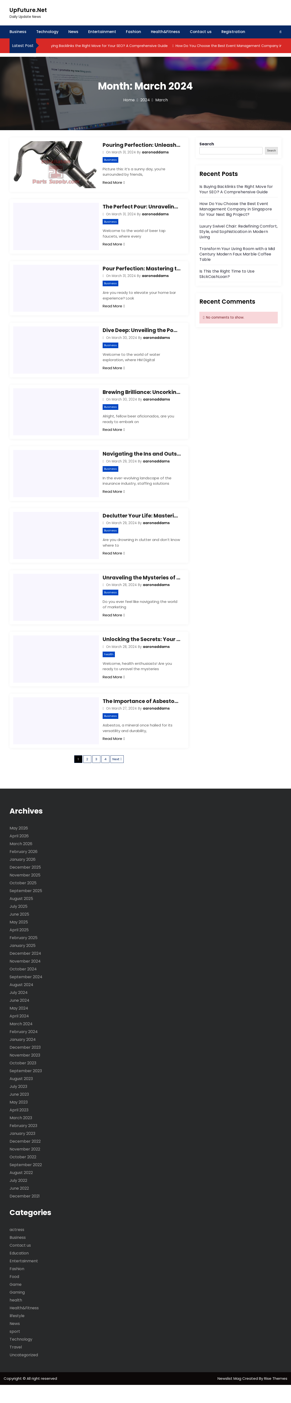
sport (15, 1349)
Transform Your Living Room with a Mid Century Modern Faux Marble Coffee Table (237, 254)
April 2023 (19, 1128)
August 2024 (21, 1003)
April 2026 (19, 854)
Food (14, 1295)
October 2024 (23, 987)
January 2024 (23, 1057)
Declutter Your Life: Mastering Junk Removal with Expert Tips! (142, 526)
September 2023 (26, 1089)
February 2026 (23, 870)
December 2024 (25, 971)
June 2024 (19, 1018)
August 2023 (21, 1097)
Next (115, 777)
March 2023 (21, 1136)
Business (18, 31)
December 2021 (25, 1214)
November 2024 (25, 979)
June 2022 (19, 1206)
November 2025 (25, 893)
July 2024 (19, 1010)
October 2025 (23, 901)
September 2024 (26, 995)
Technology (47, 31)
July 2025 (18, 924)
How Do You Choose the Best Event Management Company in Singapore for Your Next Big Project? (235, 209)
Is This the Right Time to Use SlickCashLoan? (227, 273)
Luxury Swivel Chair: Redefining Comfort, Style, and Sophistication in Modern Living (238, 231)
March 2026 (21, 862)
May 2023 (19, 1120)
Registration (233, 31)
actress (17, 1248)
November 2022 (25, 1167)
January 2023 (22, 1151)
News (73, 31)
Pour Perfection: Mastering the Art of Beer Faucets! (142, 272)
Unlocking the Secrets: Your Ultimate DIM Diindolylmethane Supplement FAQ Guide (142, 653)
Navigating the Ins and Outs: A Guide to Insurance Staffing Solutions (142, 463)
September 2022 (26, 1183)
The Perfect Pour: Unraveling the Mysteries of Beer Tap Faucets (142, 208)
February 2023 (23, 1144)
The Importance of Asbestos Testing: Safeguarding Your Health (142, 717)
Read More (114, 182)
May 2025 (19, 940)
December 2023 (25, 1065)
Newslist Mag (230, 1396)
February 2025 (23, 956)
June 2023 (19, 1112)
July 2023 (18, 1104)
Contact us (201, 31)
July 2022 (18, 1198)
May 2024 (19, 1026)
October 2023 (23, 1081)
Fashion (133, 31)
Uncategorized (24, 1373)
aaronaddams (155, 152)
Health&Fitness (165, 31)
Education (19, 1271)
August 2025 (21, 917)
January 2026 (23, 877)
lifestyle (17, 1334)
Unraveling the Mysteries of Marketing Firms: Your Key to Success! (142, 590)
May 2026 (19, 846)
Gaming (17, 1310)
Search (206, 144)
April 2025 (19, 948)
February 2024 (24, 1050)
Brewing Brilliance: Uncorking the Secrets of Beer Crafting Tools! (142, 399)
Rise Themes (275, 1396)
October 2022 (23, 1175)
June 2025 (19, 932)
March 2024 (21, 1042)
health (108, 669)
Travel (16, 1365)
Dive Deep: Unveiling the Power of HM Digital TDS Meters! (142, 335)
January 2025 (23, 963)
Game (16, 1302)
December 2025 (25, 885)
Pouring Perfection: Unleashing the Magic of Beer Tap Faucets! (142, 145)
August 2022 (21, 1191)
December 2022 (25, 1159)
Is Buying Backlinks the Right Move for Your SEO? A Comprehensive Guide (116, 45)
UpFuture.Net (28, 10)
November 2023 (25, 1073)
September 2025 (26, 909)
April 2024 (19, 1034)
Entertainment (102, 31)
